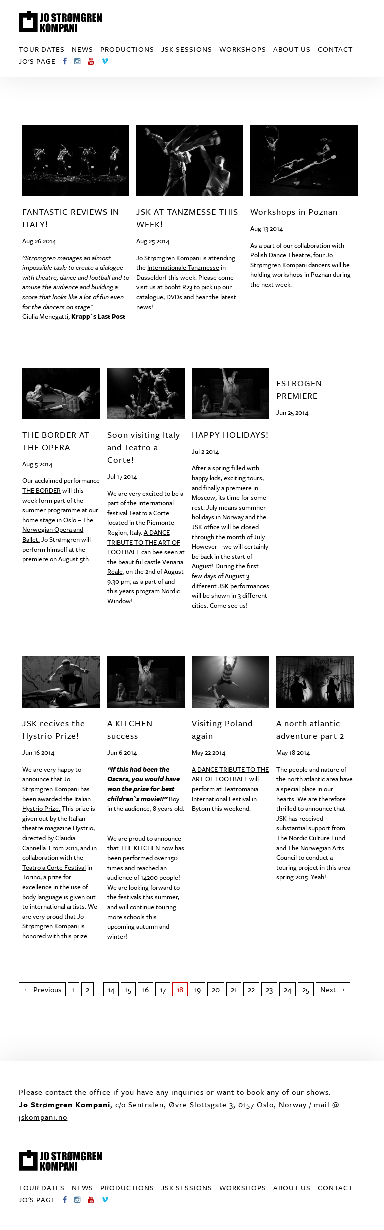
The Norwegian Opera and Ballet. (58, 529)
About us (292, 49)
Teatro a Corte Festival (54, 867)
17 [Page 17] (163, 989)
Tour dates (42, 49)
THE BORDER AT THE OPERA (56, 440)
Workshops (243, 49)
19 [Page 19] (197, 989)
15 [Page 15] (129, 989)
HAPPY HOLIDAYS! (230, 434)
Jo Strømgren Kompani (60, 22)
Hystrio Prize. (41, 808)
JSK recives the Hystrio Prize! (54, 729)
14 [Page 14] (111, 989)
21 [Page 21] (234, 989)
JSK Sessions (187, 49)
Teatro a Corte (149, 513)
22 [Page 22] (251, 989)
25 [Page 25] (306, 989)
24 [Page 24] (288, 989)
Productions (127, 49)
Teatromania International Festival (225, 794)
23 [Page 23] (269, 989)
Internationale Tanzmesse (184, 267)
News (83, 49)
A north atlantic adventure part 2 (310, 729)
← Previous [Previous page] (43, 989)
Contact (335, 49)
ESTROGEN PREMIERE (299, 389)
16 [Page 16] (145, 989)
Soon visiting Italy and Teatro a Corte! (144, 447)
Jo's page (37, 61)
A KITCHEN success (130, 729)
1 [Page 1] (73, 989)
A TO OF (144, 542)
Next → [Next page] (333, 989)
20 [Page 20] (216, 989)
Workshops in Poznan (294, 211)
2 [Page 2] (88, 989)
